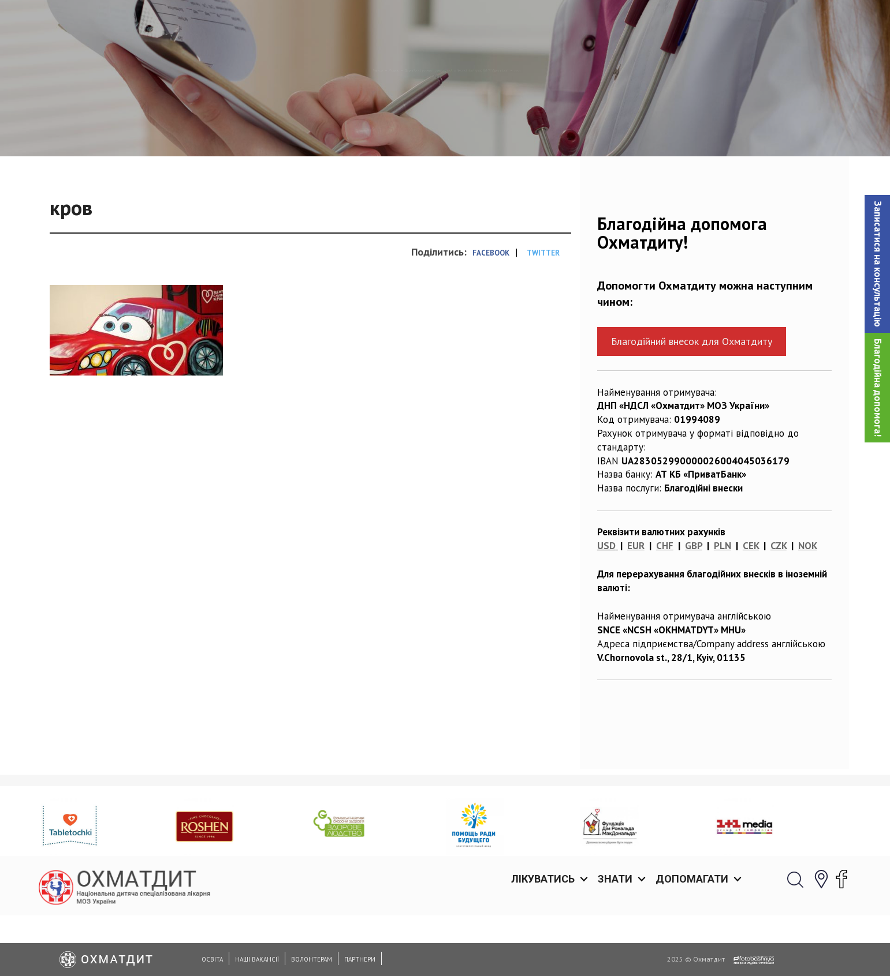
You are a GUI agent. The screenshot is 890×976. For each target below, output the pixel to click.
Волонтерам (311, 959)
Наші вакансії (257, 959)
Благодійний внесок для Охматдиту (691, 400)
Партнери (359, 959)
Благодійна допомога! (878, 388)
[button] (877, 264)
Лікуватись (543, 23)
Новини (286, 129)
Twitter (543, 312)
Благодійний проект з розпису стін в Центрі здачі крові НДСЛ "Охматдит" (480, 129)
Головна (236, 129)
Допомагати (692, 23)
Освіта (212, 959)
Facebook (490, 312)
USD (606, 605)
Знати (615, 23)
